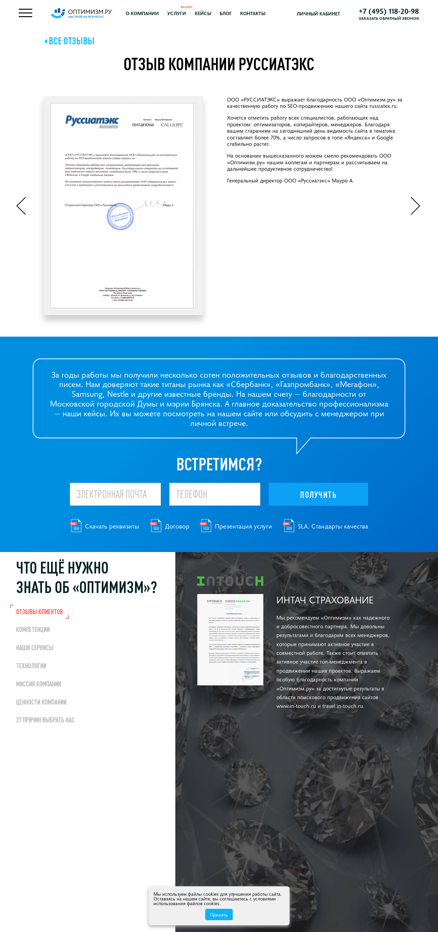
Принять (219, 914)
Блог (230, 13)
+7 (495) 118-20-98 (387, 11)
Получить (318, 495)
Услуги (181, 13)
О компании (146, 13)
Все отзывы (71, 41)
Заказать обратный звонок (387, 18)
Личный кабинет (319, 14)
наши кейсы (83, 414)
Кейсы (207, 13)
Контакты (256, 13)
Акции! (191, 7)
